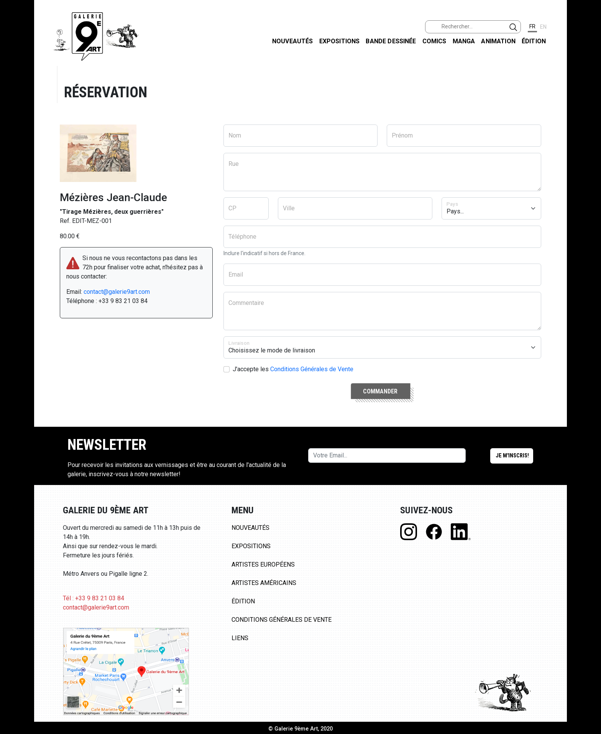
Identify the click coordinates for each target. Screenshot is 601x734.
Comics (434, 41)
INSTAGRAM (589, 98)
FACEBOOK (589, 59)
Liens (240, 638)
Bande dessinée (391, 41)
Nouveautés (292, 41)
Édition (534, 41)
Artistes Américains (264, 583)
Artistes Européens (263, 564)
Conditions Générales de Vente (311, 369)
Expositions (339, 41)
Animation (498, 41)
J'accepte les (293, 369)
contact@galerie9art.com (117, 291)
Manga (464, 41)
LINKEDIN (589, 136)
